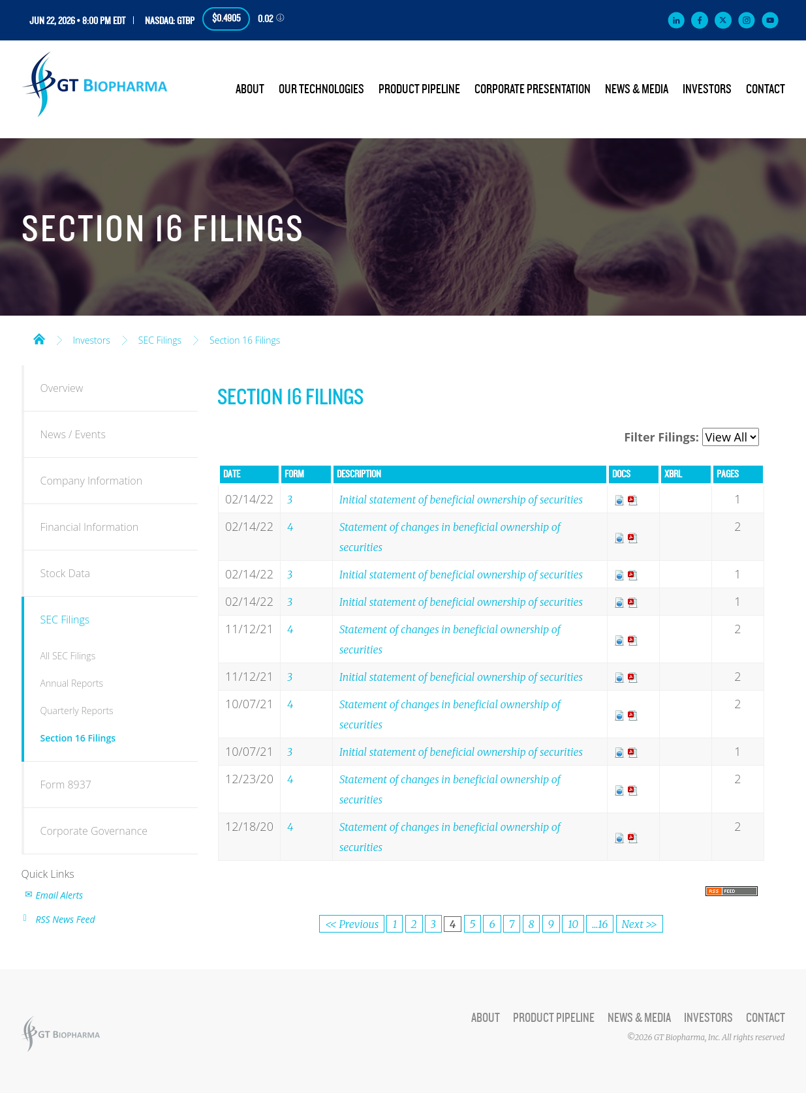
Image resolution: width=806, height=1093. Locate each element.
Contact (765, 89)
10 (573, 924)
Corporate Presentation (532, 89)
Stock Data (65, 573)
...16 (600, 924)
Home (39, 337)
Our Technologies (321, 89)
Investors (707, 89)
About (250, 89)
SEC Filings (159, 340)
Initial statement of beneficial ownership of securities (461, 499)
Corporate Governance (94, 831)
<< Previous (352, 924)
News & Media (636, 89)
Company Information (91, 480)
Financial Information (89, 527)
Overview (62, 388)
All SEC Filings (68, 656)
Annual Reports (72, 683)
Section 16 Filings (244, 340)
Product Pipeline (419, 89)
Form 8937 (65, 784)
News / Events (73, 434)
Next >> (639, 924)
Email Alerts (60, 895)
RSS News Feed (65, 919)
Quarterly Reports (77, 710)
